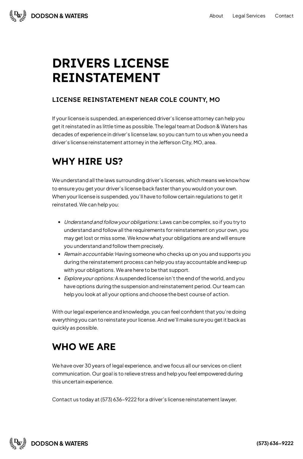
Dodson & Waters (59, 15)
